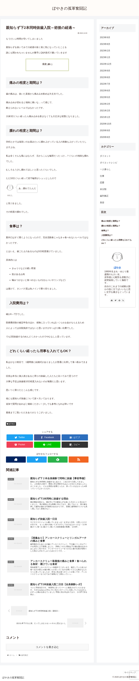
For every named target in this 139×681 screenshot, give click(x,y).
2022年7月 (105, 84)
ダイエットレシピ (108, 162)
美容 (102, 202)
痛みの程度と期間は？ (110, 221)
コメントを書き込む (47, 647)
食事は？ (105, 231)
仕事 (102, 176)
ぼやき (117, 267)
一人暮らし (105, 169)
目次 (44, 64)
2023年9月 (105, 37)
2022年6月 (105, 90)
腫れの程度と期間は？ (110, 226)
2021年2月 (105, 110)
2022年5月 (105, 97)
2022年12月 (105, 64)
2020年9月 (105, 130)
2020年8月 (105, 137)
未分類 (103, 189)
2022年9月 (105, 70)
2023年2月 (105, 50)
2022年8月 (105, 77)
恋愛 (102, 182)
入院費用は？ (107, 235)
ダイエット (105, 156)
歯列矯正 (11, 424)
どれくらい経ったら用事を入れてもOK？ (116, 241)
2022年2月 (105, 104)
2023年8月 (105, 44)
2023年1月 (105, 57)
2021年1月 (105, 117)
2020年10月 (105, 124)
